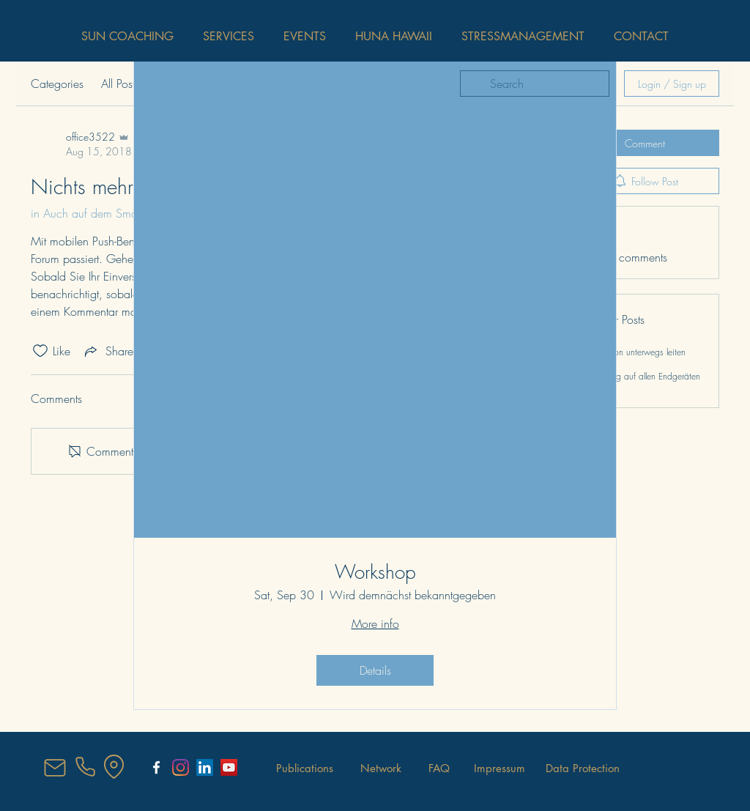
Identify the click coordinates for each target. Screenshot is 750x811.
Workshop (375, 572)
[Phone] (85, 767)
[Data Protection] (583, 768)
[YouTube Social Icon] (228, 767)
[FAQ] (439, 768)
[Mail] (55, 767)
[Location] (113, 767)
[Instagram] (180, 767)
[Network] (380, 768)
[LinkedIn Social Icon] (204, 767)
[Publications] (304, 768)
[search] (534, 83)
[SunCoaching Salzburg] (156, 767)
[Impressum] (499, 768)
